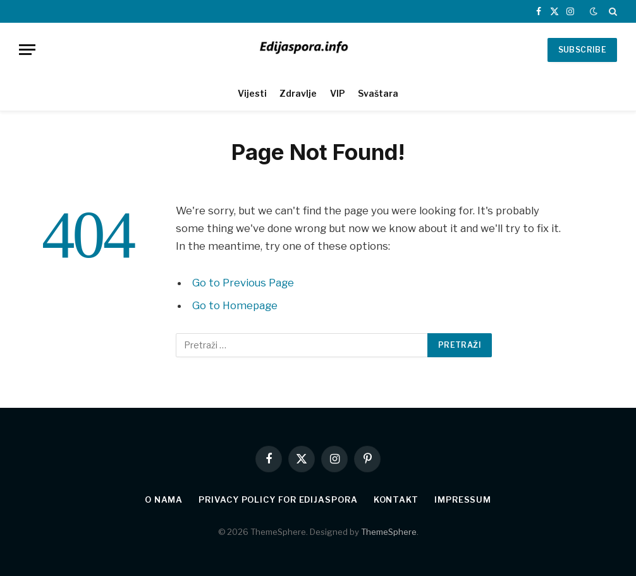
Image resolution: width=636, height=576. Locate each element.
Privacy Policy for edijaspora (278, 499)
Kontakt (396, 499)
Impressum (462, 499)
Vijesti (252, 93)
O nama (164, 499)
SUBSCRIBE (582, 49)
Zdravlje (298, 93)
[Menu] (27, 49)
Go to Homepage (235, 305)
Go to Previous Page (243, 282)
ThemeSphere (389, 532)
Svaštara (378, 93)
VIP (337, 93)
